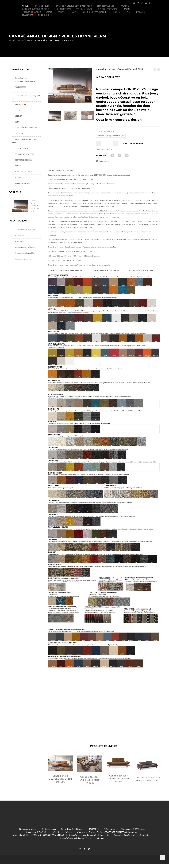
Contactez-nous (48, 829)
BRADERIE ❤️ (27, 15)
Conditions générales (23, 259)
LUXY (74, 12)
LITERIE (49, 12)
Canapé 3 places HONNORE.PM (106, 270)
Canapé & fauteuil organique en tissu (74, 6)
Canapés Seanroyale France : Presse (75, 838)
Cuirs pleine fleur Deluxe (25, 230)
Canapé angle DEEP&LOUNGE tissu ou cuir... (60, 779)
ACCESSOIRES (20, 87)
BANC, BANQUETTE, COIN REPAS (36, 9)
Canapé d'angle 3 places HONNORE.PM (65, 270)
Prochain (90, 117)
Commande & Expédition (25, 253)
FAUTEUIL (125, 6)
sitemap (100, 838)
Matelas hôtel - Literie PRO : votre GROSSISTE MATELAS (38, 835)
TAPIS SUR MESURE (84, 9)
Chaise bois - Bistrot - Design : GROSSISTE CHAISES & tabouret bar (107, 832)
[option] (60, 772)
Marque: (99, 149)
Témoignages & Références (25, 247)
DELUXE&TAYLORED (105, 6)
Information (18, 220)
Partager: (101, 155)
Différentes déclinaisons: (106, 131)
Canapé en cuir (41, 6)
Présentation (20, 241)
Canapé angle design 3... (35, 203)
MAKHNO (117, 12)
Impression (104, 161)
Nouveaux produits (27, 829)
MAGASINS (140, 12)
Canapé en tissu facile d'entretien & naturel (132, 835)
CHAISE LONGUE (64, 9)
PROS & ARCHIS (45, 15)
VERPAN (61, 12)
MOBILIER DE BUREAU (31, 12)
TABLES (127, 9)
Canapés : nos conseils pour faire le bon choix (89, 835)
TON (129, 12)
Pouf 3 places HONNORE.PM (141, 270)
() (141, 3)
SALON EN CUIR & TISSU (25, 81)
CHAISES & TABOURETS (107, 9)
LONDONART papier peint (94, 12)
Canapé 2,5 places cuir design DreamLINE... (147, 779)
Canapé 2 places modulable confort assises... (118, 778)
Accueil (25, 6)
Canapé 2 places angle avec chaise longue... (89, 780)
